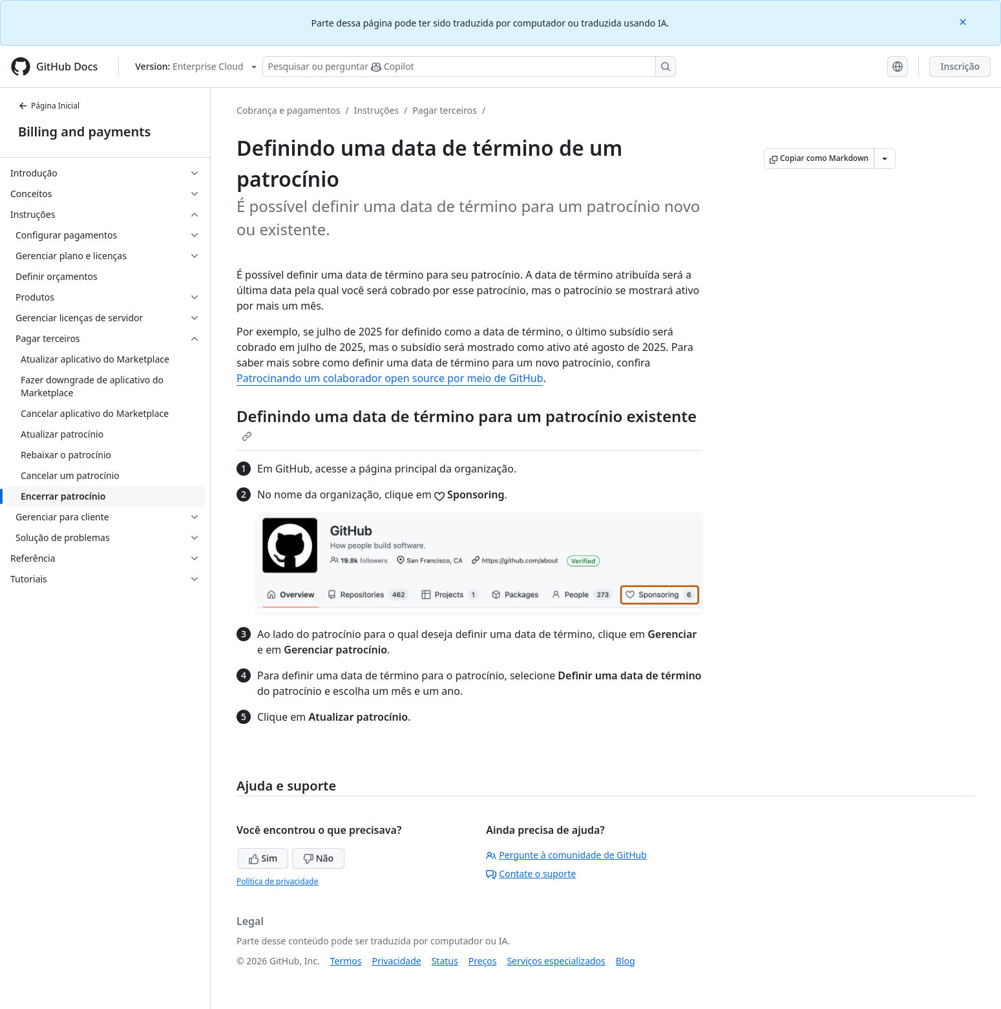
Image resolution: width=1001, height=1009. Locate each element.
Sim (263, 858)
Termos (346, 961)
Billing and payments (84, 131)
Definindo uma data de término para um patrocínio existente (467, 423)
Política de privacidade (277, 881)
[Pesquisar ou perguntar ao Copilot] (469, 66)
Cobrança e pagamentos (288, 110)
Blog (625, 961)
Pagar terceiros (444, 110)
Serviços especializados (556, 961)
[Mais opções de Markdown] (885, 158)
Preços (483, 961)
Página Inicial (48, 105)
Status (445, 961)
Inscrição (960, 66)
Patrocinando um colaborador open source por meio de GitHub (390, 378)
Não (318, 858)
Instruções (376, 110)
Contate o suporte (531, 873)
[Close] (964, 21)
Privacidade (396, 961)
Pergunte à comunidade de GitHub (566, 855)
